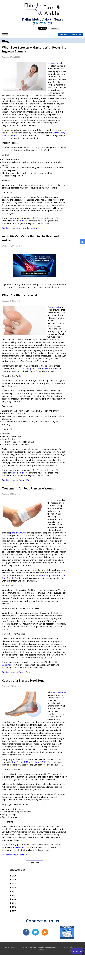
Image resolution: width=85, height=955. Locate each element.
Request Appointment (70, 34)
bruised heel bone (57, 692)
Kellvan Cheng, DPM (27, 368)
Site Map (32, 947)
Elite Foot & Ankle (18, 135)
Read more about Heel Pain (14, 854)
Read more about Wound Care (16, 672)
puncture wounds (18, 532)
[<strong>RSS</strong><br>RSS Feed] (67, 46)
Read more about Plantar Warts (16, 480)
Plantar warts (53, 307)
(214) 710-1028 (42, 23)
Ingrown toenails (55, 63)
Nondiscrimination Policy (48, 947)
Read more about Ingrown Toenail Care (20, 228)
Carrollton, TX (17, 220)
